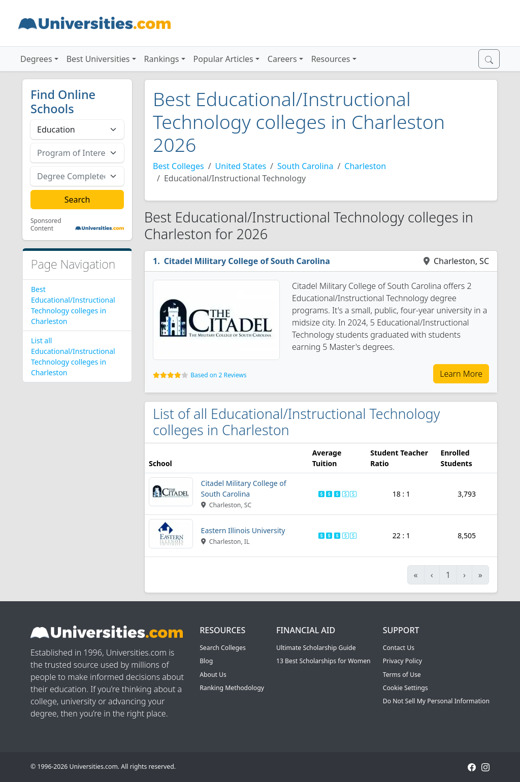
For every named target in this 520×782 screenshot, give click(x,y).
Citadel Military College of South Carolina (247, 261)
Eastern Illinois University (243, 530)
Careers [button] (282, 58)
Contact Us (398, 647)
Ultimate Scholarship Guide (316, 647)
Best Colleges (178, 166)
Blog (206, 661)
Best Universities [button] (98, 58)
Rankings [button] (161, 58)
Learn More (461, 373)
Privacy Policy (402, 661)
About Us (213, 674)
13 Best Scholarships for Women (323, 661)
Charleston (365, 166)
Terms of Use (402, 674)
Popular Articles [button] (223, 58)
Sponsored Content (45, 224)
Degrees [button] (36, 58)
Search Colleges (223, 647)
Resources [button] (330, 58)
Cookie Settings (405, 687)
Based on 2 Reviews (218, 375)
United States (241, 166)
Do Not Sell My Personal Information (436, 701)
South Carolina (305, 166)
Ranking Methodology (232, 687)
